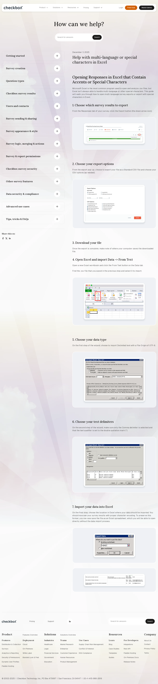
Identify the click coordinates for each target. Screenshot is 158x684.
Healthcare (48, 644)
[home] (13, 7)
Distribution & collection (11, 644)
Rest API (127, 649)
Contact (147, 644)
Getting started (15, 55)
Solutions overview (68, 635)
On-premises (28, 649)
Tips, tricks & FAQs (17, 219)
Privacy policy (149, 648)
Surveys (5, 649)
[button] (43, 7)
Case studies (114, 649)
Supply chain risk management (91, 644)
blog (110, 644)
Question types (15, 80)
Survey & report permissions (23, 156)
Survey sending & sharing (21, 118)
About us (147, 640)
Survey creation (15, 68)
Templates (113, 653)
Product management (68, 662)
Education (48, 662)
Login (121, 8)
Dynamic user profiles (10, 662)
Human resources (67, 657)
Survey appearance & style (22, 131)
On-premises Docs (131, 657)
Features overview (30, 635)
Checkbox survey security (21, 168)
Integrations (128, 644)
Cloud (25, 644)
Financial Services (51, 653)
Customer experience (68, 653)
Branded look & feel (31, 657)
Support (51, 621)
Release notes (129, 662)
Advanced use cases (17, 206)
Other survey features (19, 181)
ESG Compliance (85, 653)
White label (27, 653)
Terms (146, 653)
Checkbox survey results (21, 93)
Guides (111, 657)
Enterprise (64, 649)
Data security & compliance (22, 193)
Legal (46, 649)
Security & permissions (11, 657)
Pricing (86, 8)
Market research (66, 644)
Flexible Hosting (8, 666)
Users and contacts (17, 105)
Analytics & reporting (10, 653)
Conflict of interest (86, 649)
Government (49, 657)
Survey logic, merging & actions (25, 143)
